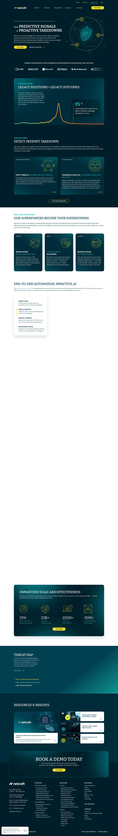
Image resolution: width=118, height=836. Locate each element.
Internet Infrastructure (67, 814)
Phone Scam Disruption (42, 797)
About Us (87, 811)
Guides (86, 787)
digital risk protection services (24, 288)
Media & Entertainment (67, 818)
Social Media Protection (42, 792)
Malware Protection (66, 792)
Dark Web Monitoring (67, 799)
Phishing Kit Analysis (41, 808)
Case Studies (88, 791)
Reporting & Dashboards (43, 804)
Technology (64, 819)
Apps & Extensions (90, 785)
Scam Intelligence (41, 810)
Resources (88, 783)
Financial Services (66, 812)
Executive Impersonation (68, 797)
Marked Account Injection (43, 817)
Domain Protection (41, 790)
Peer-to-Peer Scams (66, 801)
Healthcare (64, 821)
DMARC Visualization (42, 815)
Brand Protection (66, 793)
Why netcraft (89, 804)
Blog (86, 793)
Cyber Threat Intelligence (68, 803)
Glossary (87, 797)
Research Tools (89, 795)
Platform (38, 783)
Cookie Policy (11, 832)
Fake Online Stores (66, 795)
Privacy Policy (102, 831)
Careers (87, 817)
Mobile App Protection (42, 793)
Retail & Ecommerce (66, 816)
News (86, 815)
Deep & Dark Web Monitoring (44, 795)
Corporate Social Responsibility (93, 813)
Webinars (87, 789)
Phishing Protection (41, 788)
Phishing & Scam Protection (69, 790)
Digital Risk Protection (67, 788)
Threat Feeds (39, 806)
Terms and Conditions (89, 831)
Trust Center (88, 819)
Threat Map (88, 799)
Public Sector (64, 823)
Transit (63, 825)
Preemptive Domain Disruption (45, 799)
